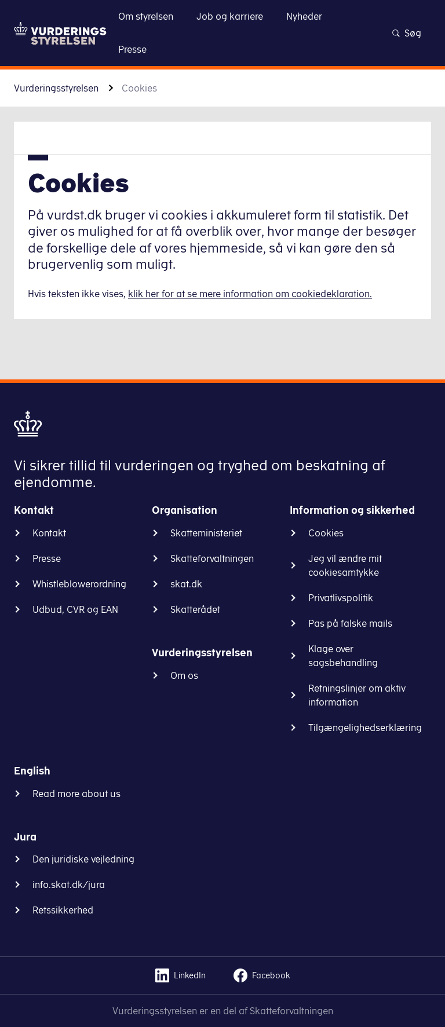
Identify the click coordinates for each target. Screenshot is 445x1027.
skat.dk (186, 584)
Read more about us (76, 793)
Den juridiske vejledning (83, 859)
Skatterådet (195, 609)
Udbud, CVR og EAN (75, 609)
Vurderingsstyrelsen (56, 88)
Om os (184, 675)
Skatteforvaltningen (212, 558)
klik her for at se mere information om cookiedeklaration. (250, 293)
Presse (46, 558)
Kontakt (49, 533)
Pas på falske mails (350, 623)
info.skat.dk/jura (68, 884)
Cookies (326, 533)
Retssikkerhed (62, 910)
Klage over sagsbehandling (343, 656)
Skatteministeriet (206, 533)
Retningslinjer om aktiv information (357, 695)
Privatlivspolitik (340, 598)
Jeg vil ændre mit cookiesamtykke (345, 565)
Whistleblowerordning (79, 584)
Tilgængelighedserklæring (365, 727)
